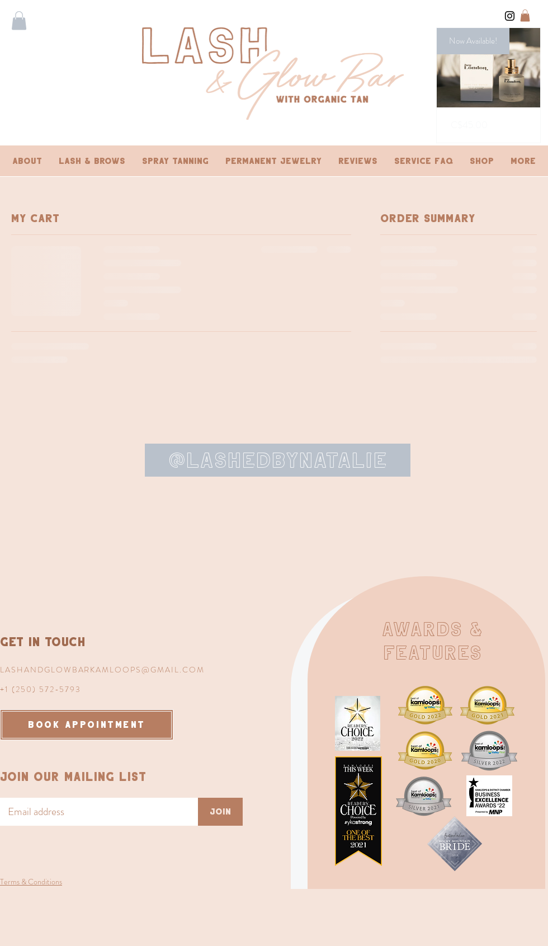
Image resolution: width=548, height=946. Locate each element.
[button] (19, 20)
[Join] (220, 812)
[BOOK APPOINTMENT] (86, 724)
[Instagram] (509, 16)
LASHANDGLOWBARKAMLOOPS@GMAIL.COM (102, 669)
